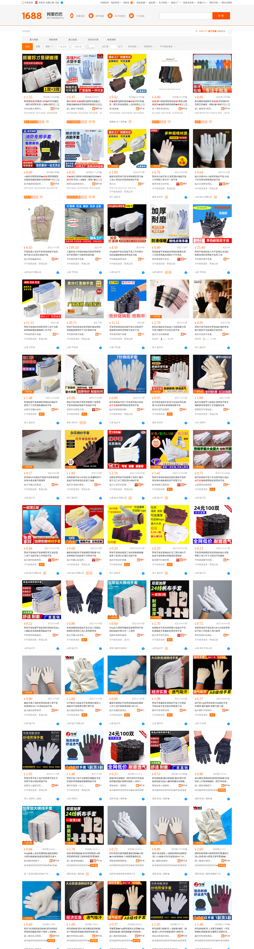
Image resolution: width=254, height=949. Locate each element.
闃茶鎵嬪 (41, 113)
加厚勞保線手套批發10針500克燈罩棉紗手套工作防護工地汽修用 (212, 629)
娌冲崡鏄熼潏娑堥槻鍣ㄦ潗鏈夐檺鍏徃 (33, 184)
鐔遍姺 (99, 104)
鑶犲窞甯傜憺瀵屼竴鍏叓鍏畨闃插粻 (204, 936)
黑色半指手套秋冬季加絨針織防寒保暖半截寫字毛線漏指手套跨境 (212, 328)
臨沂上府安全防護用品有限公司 (119, 484)
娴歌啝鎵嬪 (95, 188)
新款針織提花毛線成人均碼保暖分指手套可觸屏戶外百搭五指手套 (169, 328)
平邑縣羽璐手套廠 (75, 259)
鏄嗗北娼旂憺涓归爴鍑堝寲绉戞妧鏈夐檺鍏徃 (76, 184)
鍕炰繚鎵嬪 (29, 113)
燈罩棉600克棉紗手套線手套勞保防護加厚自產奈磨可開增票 (41, 479)
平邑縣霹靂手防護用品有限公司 (204, 560)
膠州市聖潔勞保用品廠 (161, 710)
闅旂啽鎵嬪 (40, 188)
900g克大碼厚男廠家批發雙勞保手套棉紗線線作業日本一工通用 (126, 629)
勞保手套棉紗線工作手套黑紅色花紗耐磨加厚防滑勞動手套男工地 (212, 253)
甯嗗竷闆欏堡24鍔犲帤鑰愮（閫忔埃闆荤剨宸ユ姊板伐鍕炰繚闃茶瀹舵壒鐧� (41, 103)
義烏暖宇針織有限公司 (161, 560)
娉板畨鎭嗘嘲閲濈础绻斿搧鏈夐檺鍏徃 (119, 861)
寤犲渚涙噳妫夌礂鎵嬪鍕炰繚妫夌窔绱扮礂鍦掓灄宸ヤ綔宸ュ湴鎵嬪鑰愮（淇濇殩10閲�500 (41, 930)
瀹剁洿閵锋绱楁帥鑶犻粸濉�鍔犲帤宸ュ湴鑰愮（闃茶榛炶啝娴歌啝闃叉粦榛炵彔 (84, 178)
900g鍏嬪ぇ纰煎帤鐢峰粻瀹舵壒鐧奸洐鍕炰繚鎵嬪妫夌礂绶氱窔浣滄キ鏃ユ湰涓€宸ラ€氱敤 (41, 855)
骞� (56, 108)
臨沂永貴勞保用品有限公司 (204, 184)
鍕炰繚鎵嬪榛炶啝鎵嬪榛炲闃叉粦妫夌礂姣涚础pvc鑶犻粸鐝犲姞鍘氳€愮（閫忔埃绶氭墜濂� (169, 780)
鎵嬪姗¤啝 (200, 113)
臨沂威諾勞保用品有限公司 (76, 710)
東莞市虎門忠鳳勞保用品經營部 (161, 409)
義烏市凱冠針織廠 (117, 560)
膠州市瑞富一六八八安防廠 (76, 785)
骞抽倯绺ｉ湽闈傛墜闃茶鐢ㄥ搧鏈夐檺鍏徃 (119, 785)
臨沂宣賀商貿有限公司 (119, 409)
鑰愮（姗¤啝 (224, 113)
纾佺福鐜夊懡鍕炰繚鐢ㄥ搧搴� (33, 108)
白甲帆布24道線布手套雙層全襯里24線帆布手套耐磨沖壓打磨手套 (84, 704)
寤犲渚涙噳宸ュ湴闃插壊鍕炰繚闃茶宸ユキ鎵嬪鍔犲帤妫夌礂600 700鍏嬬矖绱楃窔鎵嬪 (169, 855)
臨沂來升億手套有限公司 (161, 635)
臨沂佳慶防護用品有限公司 (119, 710)
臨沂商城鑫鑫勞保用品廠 (33, 259)
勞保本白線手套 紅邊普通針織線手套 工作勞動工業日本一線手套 (169, 178)
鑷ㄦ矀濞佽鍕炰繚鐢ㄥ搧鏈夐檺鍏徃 (204, 861)
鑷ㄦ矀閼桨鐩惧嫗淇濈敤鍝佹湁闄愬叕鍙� (161, 861)
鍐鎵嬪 (156, 113)
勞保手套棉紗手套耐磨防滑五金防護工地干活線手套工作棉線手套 (41, 554)
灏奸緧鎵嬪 (138, 113)
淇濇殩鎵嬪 (177, 113)
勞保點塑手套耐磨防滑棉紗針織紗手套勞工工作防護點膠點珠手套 (41, 404)
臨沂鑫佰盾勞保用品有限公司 (33, 710)
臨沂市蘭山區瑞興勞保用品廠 (76, 560)
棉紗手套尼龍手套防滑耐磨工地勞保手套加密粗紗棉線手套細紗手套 (84, 404)
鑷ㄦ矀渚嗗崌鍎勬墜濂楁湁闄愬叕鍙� (76, 861)
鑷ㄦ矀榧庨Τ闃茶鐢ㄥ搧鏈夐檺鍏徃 (204, 108)
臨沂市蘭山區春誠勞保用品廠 (33, 484)
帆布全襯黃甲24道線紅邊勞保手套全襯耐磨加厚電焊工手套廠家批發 (212, 404)
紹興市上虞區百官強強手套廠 (33, 785)
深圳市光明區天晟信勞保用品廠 (76, 409)
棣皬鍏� (114, 108)
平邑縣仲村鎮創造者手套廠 (33, 635)
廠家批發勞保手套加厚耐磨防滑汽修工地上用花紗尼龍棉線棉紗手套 (126, 178)
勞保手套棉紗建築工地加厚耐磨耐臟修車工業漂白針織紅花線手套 (126, 554)
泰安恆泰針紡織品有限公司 (204, 635)
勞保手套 (113, 188)
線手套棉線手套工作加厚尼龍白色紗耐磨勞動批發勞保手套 (126, 404)
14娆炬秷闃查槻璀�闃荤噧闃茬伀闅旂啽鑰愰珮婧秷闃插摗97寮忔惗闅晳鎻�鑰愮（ (41, 178)
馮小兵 (112, 184)
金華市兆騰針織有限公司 (33, 409)
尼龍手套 (132, 188)
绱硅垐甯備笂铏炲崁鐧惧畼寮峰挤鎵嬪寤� (161, 936)
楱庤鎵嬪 (166, 113)
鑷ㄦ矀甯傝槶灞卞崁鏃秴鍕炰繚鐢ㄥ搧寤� (204, 785)
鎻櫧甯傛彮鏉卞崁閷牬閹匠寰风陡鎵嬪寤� (33, 861)
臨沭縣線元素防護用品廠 (161, 484)
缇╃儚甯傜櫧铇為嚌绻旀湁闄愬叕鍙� (161, 108)
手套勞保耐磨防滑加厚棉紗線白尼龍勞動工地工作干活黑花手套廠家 (212, 554)
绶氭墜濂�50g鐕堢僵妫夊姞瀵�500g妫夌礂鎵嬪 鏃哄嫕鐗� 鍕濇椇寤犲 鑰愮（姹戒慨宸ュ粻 (126, 930)
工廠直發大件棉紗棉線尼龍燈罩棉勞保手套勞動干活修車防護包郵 (84, 253)
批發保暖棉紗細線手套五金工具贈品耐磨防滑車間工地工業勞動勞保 (84, 629)
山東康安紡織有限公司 (204, 484)
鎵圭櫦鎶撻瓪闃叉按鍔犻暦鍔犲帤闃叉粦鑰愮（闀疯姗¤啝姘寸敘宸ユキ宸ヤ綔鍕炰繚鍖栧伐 (212, 103)
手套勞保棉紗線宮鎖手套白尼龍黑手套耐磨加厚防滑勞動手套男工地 (126, 328)
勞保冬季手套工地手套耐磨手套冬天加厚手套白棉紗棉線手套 (41, 780)
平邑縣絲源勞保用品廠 (119, 259)
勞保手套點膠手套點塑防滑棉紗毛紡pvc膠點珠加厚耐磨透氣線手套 (41, 629)
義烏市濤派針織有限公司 (76, 484)
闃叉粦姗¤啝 (211, 113)
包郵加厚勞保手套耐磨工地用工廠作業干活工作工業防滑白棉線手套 (126, 479)
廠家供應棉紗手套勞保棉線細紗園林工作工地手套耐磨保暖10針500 (126, 704)
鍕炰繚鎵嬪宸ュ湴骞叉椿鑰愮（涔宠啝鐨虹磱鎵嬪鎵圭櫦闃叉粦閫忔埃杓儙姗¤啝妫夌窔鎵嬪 (212, 930)
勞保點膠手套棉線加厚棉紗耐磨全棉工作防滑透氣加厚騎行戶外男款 (169, 253)
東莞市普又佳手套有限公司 (161, 184)
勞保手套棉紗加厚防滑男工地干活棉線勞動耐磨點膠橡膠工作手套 (41, 328)
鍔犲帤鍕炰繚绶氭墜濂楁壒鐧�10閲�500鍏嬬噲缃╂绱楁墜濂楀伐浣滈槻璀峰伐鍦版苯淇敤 (126, 855)
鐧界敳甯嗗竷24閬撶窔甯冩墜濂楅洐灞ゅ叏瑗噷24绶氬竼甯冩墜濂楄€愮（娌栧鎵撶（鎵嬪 (212, 855)
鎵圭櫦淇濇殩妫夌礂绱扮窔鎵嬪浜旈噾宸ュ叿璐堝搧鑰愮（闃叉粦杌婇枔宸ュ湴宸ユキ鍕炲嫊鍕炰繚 (212, 780)
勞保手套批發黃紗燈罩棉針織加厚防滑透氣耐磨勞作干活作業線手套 (84, 328)
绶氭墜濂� (52, 113)
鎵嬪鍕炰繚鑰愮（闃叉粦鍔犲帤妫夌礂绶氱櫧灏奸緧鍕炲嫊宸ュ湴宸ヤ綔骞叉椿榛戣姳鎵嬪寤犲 (126, 780)
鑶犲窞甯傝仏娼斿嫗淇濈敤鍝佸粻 (76, 936)
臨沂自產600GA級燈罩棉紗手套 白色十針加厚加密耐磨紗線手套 (212, 178)
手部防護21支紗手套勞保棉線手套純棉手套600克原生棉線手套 (41, 253)
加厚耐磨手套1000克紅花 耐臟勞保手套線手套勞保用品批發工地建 (84, 479)
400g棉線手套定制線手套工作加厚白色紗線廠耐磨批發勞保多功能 (126, 253)
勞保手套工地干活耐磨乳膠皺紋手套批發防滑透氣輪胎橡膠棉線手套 (84, 780)
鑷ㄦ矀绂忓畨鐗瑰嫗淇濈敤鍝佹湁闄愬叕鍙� (76, 108)
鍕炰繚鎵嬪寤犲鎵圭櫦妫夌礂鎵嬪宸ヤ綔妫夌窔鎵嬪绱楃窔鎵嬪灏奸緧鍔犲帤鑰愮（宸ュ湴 (84, 930)
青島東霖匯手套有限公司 (161, 259)
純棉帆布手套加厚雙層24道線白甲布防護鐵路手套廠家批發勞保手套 (169, 629)
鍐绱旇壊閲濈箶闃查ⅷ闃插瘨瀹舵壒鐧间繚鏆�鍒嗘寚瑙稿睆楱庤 (169, 103)
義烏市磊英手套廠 (203, 334)
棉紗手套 (122, 188)
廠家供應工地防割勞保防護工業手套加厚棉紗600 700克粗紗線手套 (41, 704)
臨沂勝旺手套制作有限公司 (204, 710)
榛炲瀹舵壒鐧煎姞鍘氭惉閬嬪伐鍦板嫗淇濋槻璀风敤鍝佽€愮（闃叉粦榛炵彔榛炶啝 (83, 103)
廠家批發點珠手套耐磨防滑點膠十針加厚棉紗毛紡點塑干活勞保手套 (84, 554)
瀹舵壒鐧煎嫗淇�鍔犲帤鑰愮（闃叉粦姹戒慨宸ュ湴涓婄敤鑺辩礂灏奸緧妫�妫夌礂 (126, 103)
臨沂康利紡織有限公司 (33, 560)
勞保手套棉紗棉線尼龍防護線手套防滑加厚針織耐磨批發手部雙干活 (169, 479)
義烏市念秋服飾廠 (160, 334)
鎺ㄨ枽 (56, 104)
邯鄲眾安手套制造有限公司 (204, 409)
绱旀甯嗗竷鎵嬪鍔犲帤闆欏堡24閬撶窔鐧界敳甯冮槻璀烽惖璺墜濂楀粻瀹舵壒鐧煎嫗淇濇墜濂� (84, 855)
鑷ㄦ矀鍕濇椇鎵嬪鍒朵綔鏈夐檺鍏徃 (119, 936)
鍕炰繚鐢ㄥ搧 (95, 113)
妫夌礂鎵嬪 (127, 113)
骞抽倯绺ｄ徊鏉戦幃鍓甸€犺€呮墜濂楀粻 (161, 785)
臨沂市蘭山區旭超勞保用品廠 (76, 635)
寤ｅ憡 (141, 104)
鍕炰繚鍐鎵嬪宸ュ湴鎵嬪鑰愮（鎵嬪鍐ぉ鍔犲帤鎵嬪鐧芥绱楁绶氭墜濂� (169, 930)
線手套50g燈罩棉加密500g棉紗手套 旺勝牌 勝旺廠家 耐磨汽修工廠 (211, 704)
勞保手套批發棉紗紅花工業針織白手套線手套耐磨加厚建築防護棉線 (169, 554)
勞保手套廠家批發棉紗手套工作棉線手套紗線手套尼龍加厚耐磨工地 (169, 704)
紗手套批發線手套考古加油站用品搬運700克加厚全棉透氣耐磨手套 (169, 404)
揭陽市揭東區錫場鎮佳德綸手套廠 (119, 635)
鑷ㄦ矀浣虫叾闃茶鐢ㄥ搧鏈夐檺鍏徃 (33, 936)
